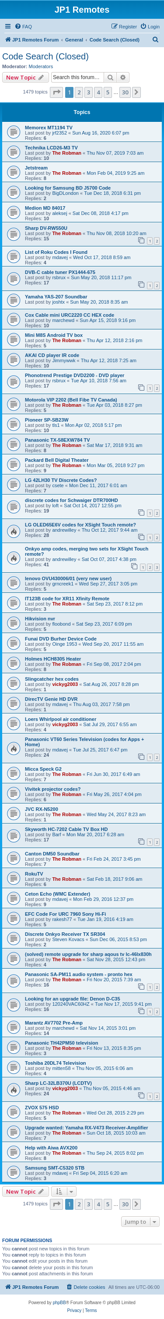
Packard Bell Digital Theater (57, 460)
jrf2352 (59, 132)
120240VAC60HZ (70, 1004)
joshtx (58, 302)
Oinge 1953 (64, 644)
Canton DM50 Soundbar (52, 853)
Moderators (41, 66)
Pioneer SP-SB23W (47, 419)
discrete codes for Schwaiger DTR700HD (71, 500)
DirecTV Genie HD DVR (51, 699)
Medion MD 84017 (45, 208)
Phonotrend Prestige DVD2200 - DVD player (74, 375)
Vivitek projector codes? (53, 789)
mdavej (59, 257)
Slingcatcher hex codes (52, 679)
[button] (56, 92)
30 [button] (125, 92)
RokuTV (34, 873)
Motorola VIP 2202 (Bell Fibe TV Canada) (71, 399)
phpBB (59, 1302)
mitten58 (61, 1068)
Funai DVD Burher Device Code (61, 638)
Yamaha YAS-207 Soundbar (56, 296)
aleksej (59, 213)
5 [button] (107, 92)
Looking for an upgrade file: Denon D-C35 (72, 998)
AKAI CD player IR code (52, 355)
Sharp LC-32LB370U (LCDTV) (58, 1083)
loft (55, 505)
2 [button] (78, 92)
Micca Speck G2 (43, 769)
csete (57, 485)
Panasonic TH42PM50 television (61, 1043)
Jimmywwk (63, 360)
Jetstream (36, 167)
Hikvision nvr (40, 618)
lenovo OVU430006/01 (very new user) (68, 578)
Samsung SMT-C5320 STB (54, 1167)
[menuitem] (23, 26)
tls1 (55, 425)
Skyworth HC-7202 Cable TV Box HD (66, 829)
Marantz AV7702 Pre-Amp (54, 1022)
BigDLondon (65, 193)
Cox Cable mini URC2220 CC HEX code (69, 315)
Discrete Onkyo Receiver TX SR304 (65, 934)
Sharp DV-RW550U (46, 228)
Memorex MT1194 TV (49, 127)
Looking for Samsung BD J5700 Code (68, 187)
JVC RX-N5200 (41, 809)
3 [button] (88, 92)
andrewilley (64, 530)
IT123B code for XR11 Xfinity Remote (67, 598)
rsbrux (59, 277)
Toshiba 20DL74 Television (55, 1063)
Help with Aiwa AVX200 (51, 1147)
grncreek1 (62, 583)
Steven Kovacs (68, 939)
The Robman (66, 153)
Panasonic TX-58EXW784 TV (57, 440)
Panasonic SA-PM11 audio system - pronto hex (79, 974)
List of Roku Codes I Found (56, 252)
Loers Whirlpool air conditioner (60, 719)
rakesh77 (62, 919)
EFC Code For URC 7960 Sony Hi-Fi (65, 914)
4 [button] (98, 92)
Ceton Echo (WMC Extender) (57, 894)
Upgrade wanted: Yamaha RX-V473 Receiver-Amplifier (86, 1127)
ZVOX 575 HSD (42, 1107)
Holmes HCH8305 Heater (53, 658)
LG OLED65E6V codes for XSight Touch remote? (80, 524)
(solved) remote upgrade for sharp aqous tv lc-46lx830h (88, 954)
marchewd (63, 320)
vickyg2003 (65, 684)
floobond (61, 624)
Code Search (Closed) (45, 56)
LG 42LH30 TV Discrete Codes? (61, 480)
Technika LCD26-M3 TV (51, 147)
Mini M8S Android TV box (54, 335)
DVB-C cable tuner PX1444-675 (60, 272)
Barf (56, 834)
